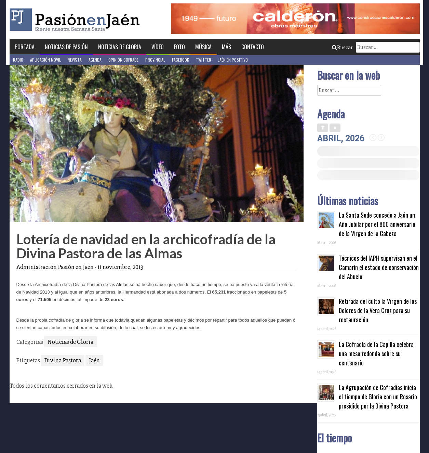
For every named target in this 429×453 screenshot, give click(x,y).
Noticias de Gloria (119, 47)
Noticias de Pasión (66, 47)
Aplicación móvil (45, 60)
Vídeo (157, 47)
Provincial (155, 60)
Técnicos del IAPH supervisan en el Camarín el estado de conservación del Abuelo (379, 267)
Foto (179, 47)
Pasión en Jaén (77, 20)
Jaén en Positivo (233, 60)
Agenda (95, 60)
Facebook (180, 60)
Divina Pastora (62, 360)
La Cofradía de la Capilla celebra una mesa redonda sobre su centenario (376, 353)
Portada (25, 47)
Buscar (342, 47)
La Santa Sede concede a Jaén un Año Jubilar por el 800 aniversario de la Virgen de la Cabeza (377, 224)
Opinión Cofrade (123, 60)
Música (203, 47)
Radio (18, 60)
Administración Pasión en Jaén (55, 267)
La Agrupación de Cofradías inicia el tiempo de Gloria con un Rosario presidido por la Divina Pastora (378, 396)
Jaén (94, 360)
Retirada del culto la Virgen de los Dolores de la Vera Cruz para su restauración (378, 310)
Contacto (252, 47)
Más (226, 47)
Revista (75, 60)
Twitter (203, 60)
